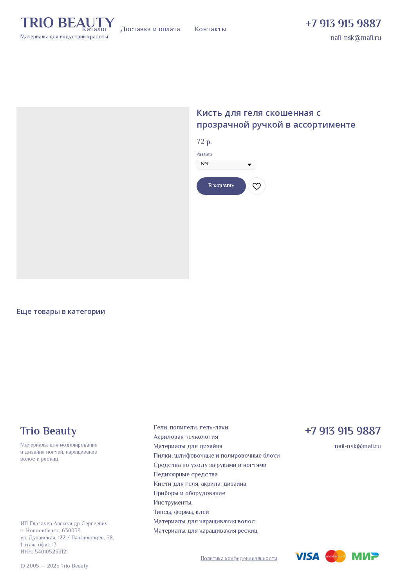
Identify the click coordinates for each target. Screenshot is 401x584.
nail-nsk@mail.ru (356, 38)
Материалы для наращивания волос (204, 522)
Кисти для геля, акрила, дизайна (200, 484)
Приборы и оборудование (189, 494)
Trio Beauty (48, 431)
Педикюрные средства (186, 475)
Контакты (210, 29)
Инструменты (172, 503)
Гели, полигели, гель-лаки (191, 428)
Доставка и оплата (150, 29)
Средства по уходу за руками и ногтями (210, 465)
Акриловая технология (186, 437)
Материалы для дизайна (188, 447)
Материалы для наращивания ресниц (206, 531)
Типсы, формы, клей (181, 512)
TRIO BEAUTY (67, 24)
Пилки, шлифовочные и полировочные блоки (217, 456)
